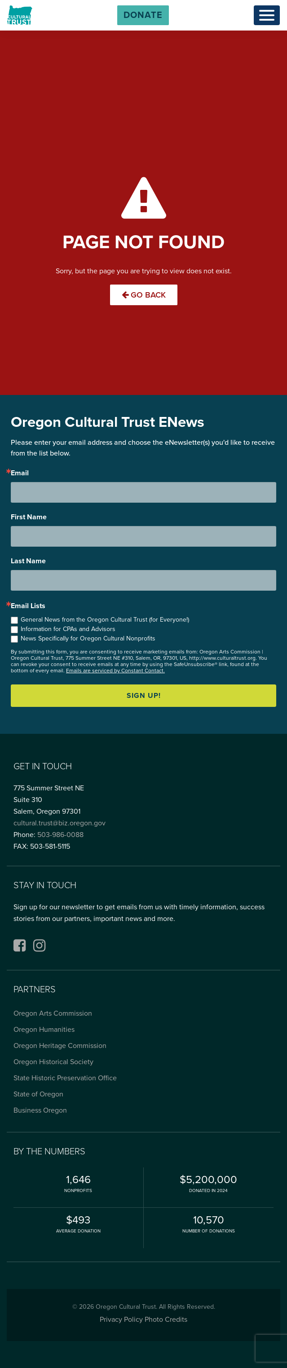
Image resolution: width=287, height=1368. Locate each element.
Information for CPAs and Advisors (68, 629)
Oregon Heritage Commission (59, 1045)
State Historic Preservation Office (65, 1078)
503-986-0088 (60, 834)
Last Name (28, 561)
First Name (29, 517)
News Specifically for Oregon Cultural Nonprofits (88, 638)
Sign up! (144, 695)
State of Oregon (38, 1094)
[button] (143, 15)
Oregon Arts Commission (52, 1013)
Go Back (144, 295)
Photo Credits (166, 1319)
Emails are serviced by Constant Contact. (115, 670)
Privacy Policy (121, 1319)
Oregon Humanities (44, 1029)
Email (20, 473)
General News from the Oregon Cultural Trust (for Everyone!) (105, 619)
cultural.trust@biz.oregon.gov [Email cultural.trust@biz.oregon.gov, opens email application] (59, 823)
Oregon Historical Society (53, 1061)
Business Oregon (40, 1110)
